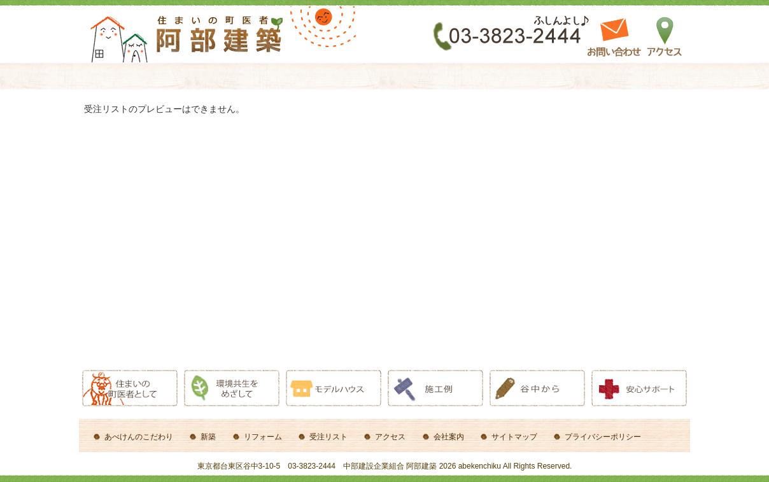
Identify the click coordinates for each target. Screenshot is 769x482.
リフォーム (263, 436)
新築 (208, 436)
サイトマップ (514, 436)
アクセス (390, 436)
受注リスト (328, 436)
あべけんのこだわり (138, 436)
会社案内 (449, 436)
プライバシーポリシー (603, 436)
